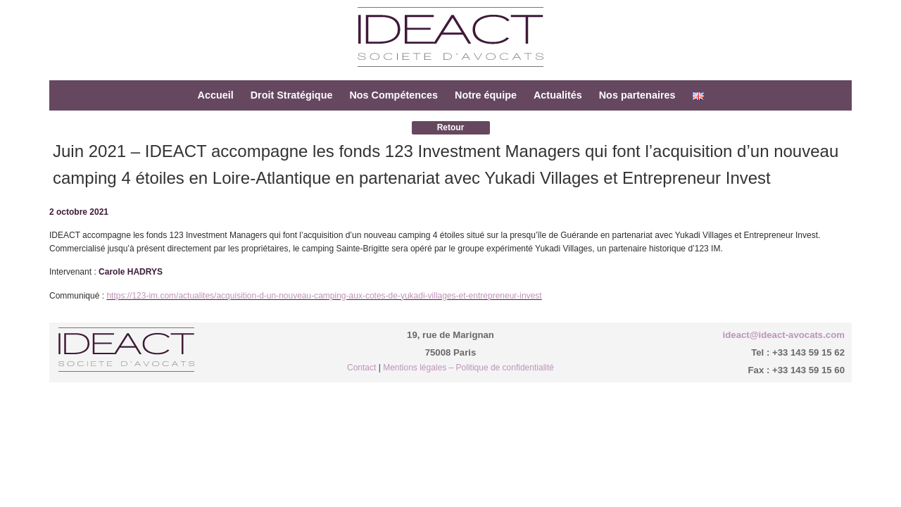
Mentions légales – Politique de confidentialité (468, 368)
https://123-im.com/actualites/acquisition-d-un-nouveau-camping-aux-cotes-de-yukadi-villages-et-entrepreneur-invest (323, 296)
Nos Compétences (393, 95)
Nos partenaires (637, 95)
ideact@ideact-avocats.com (784, 335)
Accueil (215, 95)
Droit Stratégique (292, 95)
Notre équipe (486, 95)
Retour (451, 127)
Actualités (558, 95)
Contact (361, 368)
